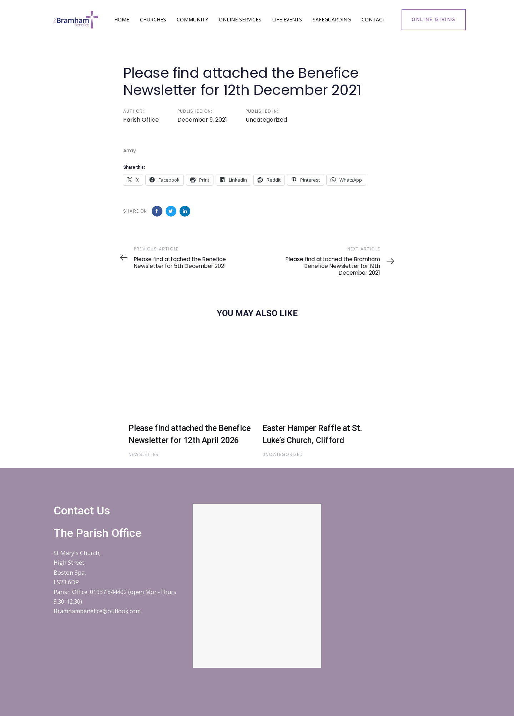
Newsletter (143, 454)
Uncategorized (266, 120)
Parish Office (141, 120)
